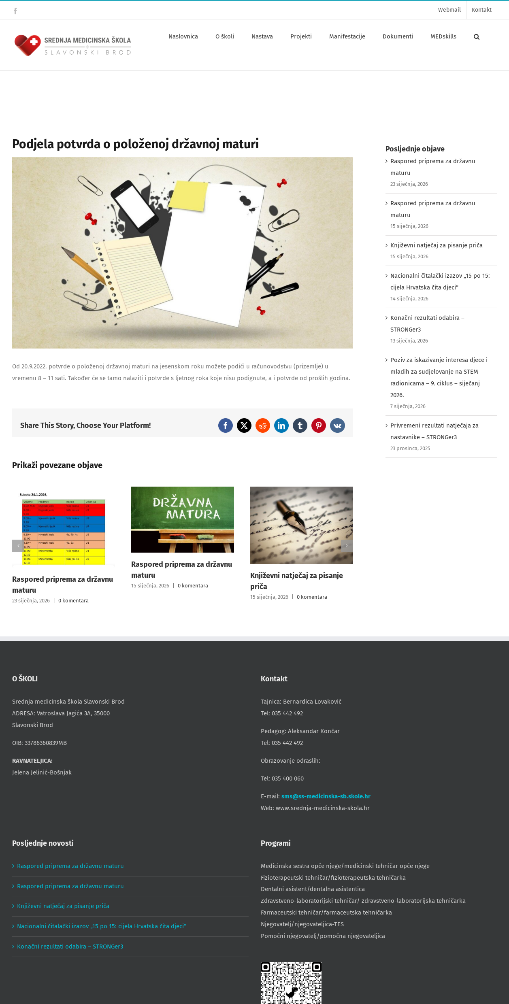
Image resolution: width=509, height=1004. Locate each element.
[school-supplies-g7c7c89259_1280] (182, 253)
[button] (476, 36)
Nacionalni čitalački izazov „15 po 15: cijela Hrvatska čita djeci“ (101, 926)
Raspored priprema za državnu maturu (70, 866)
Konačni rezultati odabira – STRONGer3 (70, 946)
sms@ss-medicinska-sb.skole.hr (326, 796)
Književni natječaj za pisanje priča (436, 245)
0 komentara (73, 601)
